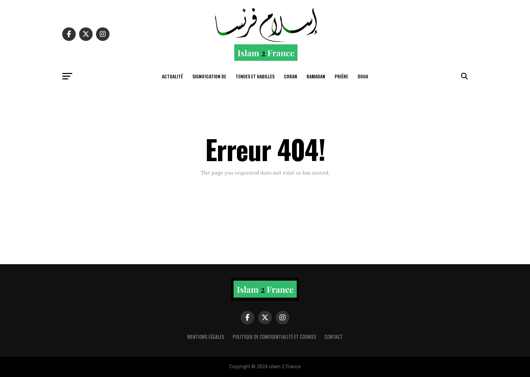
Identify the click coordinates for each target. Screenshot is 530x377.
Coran (290, 76)
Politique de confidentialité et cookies (274, 336)
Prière (341, 76)
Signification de (209, 76)
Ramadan (316, 76)
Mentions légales (205, 336)
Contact (333, 336)
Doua (363, 76)
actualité (172, 76)
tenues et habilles (255, 76)
